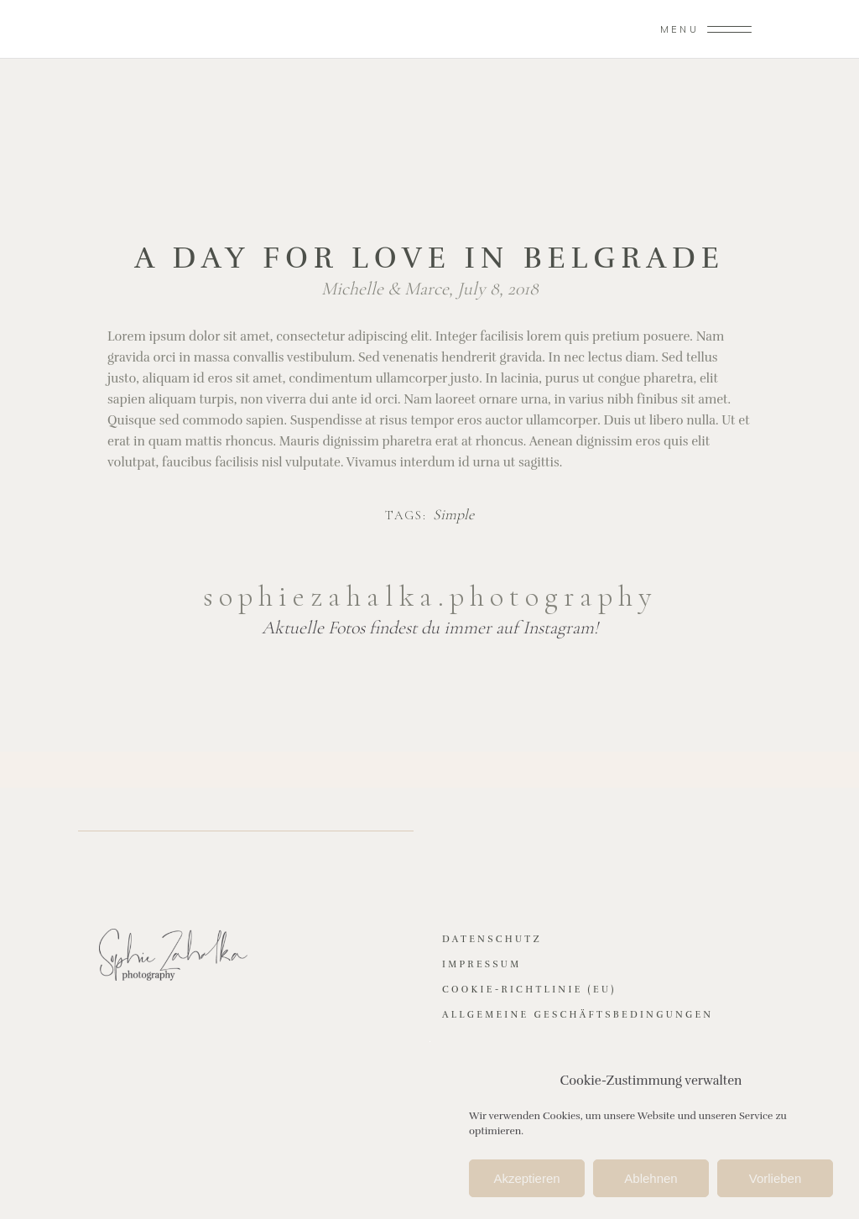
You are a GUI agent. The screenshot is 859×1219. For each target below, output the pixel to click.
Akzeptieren (526, 1182)
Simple (453, 515)
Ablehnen (650, 1182)
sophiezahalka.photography (430, 596)
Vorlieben (775, 1182)
